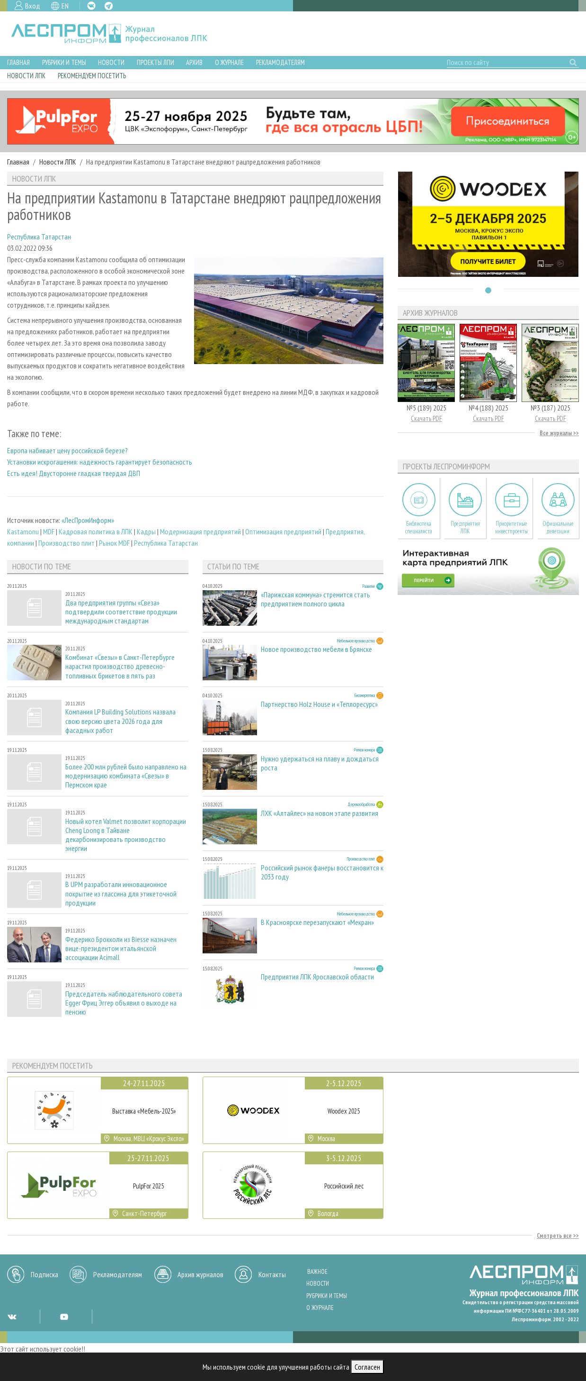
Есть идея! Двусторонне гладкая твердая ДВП (73, 473)
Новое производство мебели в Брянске (316, 649)
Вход (32, 5)
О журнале (229, 62)
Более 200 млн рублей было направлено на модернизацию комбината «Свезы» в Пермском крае (125, 775)
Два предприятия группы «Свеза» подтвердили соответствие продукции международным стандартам (121, 611)
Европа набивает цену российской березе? (67, 450)
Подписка (44, 1274)
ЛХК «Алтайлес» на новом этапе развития (319, 813)
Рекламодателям (280, 62)
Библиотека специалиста (418, 527)
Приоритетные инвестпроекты (511, 527)
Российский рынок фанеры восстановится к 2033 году (322, 872)
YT (64, 1316)
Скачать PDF (426, 418)
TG (109, 6)
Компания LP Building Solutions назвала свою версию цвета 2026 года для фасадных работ (120, 720)
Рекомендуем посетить (92, 75)
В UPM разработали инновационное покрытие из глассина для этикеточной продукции (121, 893)
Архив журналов (200, 1274)
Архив (194, 62)
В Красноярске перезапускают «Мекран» (317, 922)
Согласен (367, 1367)
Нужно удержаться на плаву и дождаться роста (320, 763)
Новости (111, 62)
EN (65, 5)
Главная (18, 62)
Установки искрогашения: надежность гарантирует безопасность (99, 461)
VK (91, 5)
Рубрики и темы (64, 62)
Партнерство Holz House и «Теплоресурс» (319, 704)
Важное (317, 1272)
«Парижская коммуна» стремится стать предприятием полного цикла (315, 599)
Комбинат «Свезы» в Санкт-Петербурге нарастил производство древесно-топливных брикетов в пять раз (120, 666)
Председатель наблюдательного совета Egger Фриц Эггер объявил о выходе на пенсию (123, 1002)
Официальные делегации (558, 527)
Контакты (272, 1274)
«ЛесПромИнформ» (88, 520)
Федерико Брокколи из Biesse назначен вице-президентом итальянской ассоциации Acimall (121, 948)
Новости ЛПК (26, 75)
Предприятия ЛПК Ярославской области (317, 976)
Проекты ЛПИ (155, 62)
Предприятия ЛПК (465, 527)
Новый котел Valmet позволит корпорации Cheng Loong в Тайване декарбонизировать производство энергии (125, 835)
